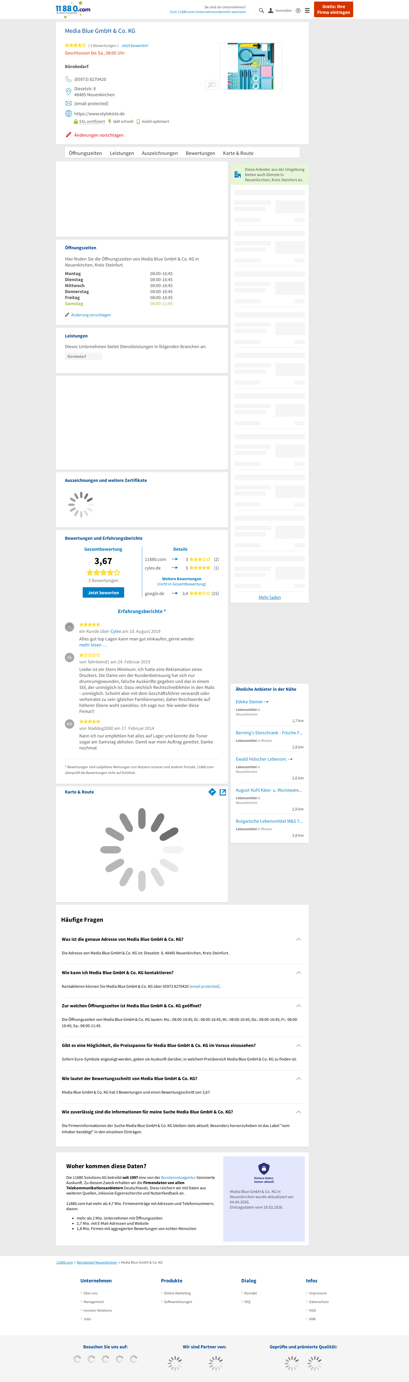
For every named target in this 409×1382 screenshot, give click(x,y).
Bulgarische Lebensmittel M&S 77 (269, 821)
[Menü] (309, 10)
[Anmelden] (282, 10)
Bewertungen (200, 153)
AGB (312, 1310)
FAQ (247, 1301)
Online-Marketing (177, 1293)
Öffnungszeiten (85, 153)
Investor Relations (97, 1310)
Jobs (87, 1319)
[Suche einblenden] (263, 10)
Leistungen (122, 153)
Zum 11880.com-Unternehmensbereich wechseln (208, 11)
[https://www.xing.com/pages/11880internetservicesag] (120, 1360)
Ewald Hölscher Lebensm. (261, 759)
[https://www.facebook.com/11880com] (77, 1360)
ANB (312, 1319)
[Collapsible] (298, 939)
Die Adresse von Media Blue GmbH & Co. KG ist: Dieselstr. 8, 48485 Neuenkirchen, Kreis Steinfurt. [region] (145, 952)
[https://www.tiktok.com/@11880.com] (91, 1360)
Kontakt (250, 1293)
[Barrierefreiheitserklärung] (300, 10)
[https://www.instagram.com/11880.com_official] (105, 1360)
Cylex (116, 631)
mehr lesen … (93, 645)
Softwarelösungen (178, 1301)
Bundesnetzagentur (178, 1177)
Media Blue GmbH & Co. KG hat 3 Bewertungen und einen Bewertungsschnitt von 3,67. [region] (136, 1092)
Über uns (90, 1293)
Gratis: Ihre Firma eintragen (333, 9)
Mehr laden (270, 597)
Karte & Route (238, 153)
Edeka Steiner (249, 702)
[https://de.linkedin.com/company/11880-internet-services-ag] (134, 1360)
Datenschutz (319, 1301)
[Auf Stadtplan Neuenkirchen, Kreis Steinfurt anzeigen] (223, 791)
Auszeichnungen (160, 153)
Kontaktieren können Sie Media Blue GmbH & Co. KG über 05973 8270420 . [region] (141, 986)
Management (93, 1301)
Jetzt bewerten (103, 593)
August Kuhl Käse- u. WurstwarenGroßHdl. (270, 790)
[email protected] (204, 986)
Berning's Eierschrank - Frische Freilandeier (270, 733)
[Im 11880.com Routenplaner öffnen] (212, 791)
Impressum (318, 1293)
